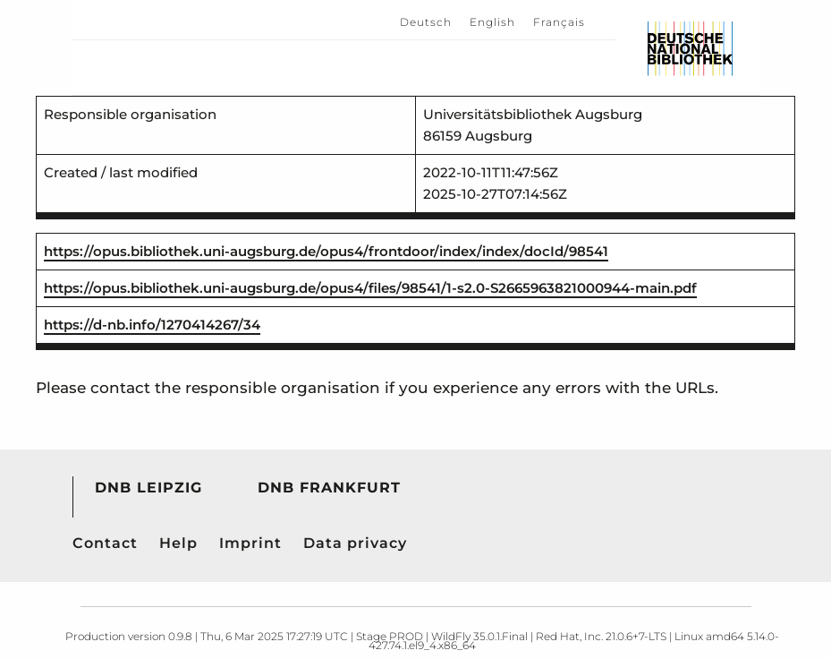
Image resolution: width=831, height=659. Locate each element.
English (492, 22)
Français (559, 22)
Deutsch (426, 22)
